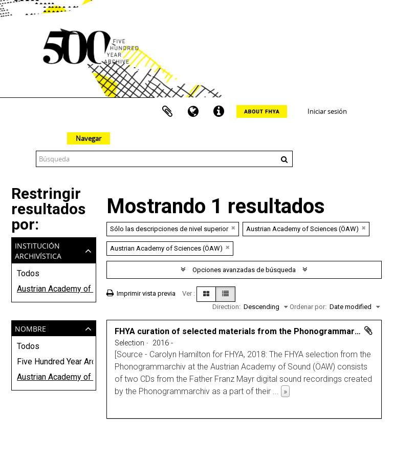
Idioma (193, 112)
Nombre (30, 328)
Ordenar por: (308, 307)
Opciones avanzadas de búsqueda (244, 270)
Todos (28, 273)
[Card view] (206, 294)
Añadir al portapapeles (368, 330)
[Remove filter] (233, 228)
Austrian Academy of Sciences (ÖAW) (54, 289)
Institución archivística (38, 250)
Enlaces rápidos (218, 112)
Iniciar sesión (327, 111)
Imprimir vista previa (141, 293)
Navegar (88, 138)
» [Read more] (285, 391)
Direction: (226, 307)
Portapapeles (167, 112)
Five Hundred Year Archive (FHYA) (54, 361)
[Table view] (225, 294)
